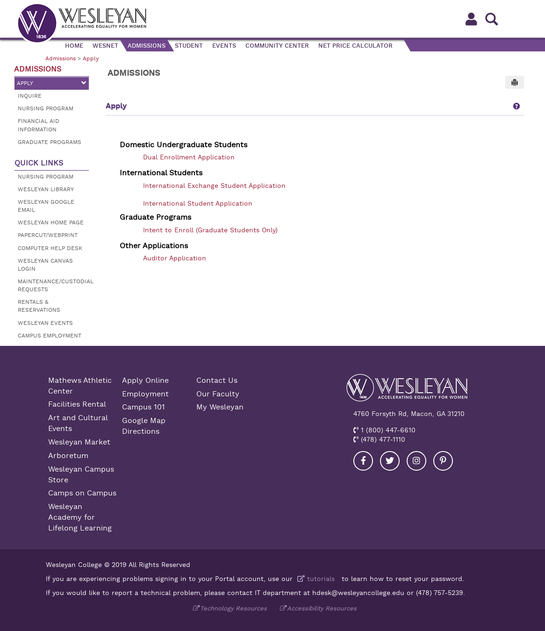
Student (189, 45)
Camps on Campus (82, 493)
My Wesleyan (220, 407)
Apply (91, 58)
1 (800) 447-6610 (387, 430)
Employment (145, 394)
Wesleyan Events (45, 323)
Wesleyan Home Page (51, 222)
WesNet (105, 45)
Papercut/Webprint (48, 235)
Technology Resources (233, 608)
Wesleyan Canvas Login (45, 265)
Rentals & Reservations (39, 306)
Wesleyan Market (79, 442)
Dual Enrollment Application (189, 157)
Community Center (277, 45)
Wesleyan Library (46, 189)
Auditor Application (174, 258)
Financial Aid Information (38, 125)
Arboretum (68, 456)
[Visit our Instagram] (416, 461)
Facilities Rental (77, 404)
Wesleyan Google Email (46, 206)
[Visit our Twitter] (390, 461)
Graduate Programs (49, 142)
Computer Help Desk (50, 248)
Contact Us (216, 380)
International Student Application (197, 203)
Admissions (146, 45)
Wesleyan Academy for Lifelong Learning (80, 517)
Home (74, 45)
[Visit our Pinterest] (443, 461)
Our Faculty (217, 394)
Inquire (30, 96)
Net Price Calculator (355, 45)
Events (224, 45)
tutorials (315, 578)
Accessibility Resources (322, 608)
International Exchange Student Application (214, 185)
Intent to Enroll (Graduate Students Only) (210, 230)
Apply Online (145, 380)
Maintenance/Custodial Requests (53, 285)
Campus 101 (143, 407)
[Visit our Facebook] (363, 461)
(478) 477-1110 (382, 439)
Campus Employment (49, 335)
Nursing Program (45, 108)
